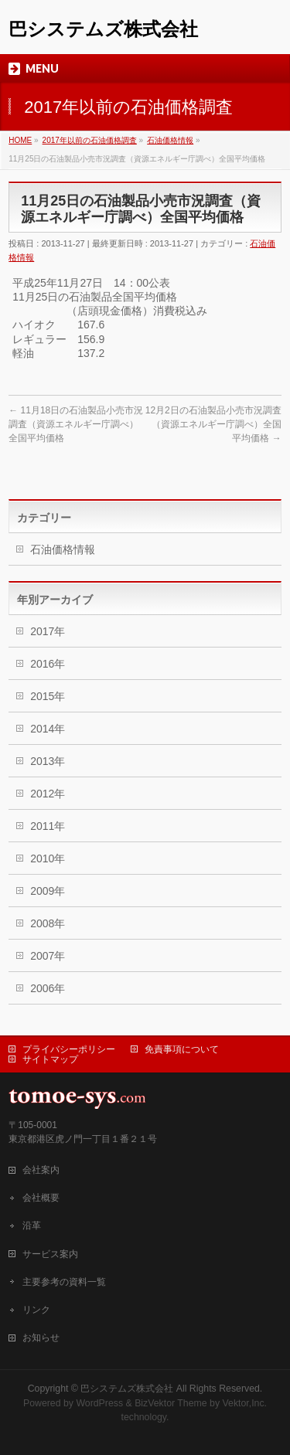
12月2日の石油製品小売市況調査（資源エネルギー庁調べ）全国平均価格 (213, 424)
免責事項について (182, 1049)
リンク (36, 1309)
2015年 (47, 696)
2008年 (47, 923)
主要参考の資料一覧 (64, 1282)
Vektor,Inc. (245, 1403)
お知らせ (41, 1337)
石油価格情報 (62, 549)
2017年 (47, 631)
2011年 (47, 826)
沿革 (31, 1225)
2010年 (47, 858)
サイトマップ (50, 1059)
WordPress (99, 1403)
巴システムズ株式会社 (103, 29)
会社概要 (41, 1197)
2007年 (47, 956)
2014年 (47, 728)
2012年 (47, 793)
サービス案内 (50, 1254)
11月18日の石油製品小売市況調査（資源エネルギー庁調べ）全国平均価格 (76, 424)
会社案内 (41, 1169)
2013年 (47, 761)
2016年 (47, 664)
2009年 (47, 891)
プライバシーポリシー (68, 1049)
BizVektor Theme (171, 1403)
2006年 (47, 988)
